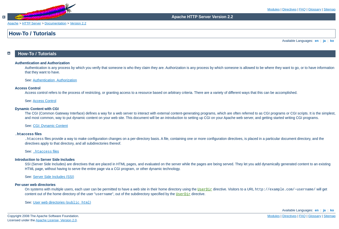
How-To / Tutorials (37, 53)
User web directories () (62, 202)
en (316, 41)
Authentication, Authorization (55, 80)
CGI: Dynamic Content (50, 126)
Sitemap (330, 9)
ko (332, 41)
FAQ (302, 9)
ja (324, 41)
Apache (12, 23)
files (46, 151)
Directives (289, 9)
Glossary (314, 9)
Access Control (44, 101)
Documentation (55, 23)
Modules (273, 9)
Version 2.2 (78, 23)
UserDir (204, 189)
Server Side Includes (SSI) (53, 177)
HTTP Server (31, 23)
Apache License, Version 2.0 (56, 220)
